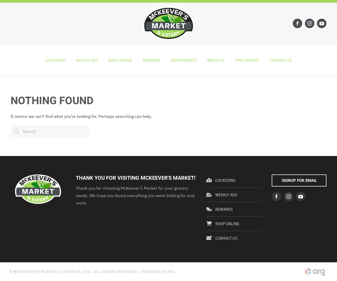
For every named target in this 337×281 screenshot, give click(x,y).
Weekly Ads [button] (87, 60)
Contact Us (281, 60)
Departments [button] (183, 60)
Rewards (151, 60)
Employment (247, 60)
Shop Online (120, 60)
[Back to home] (168, 23)
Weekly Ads (221, 194)
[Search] (50, 131)
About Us (216, 60)
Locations (55, 60)
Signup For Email (299, 180)
